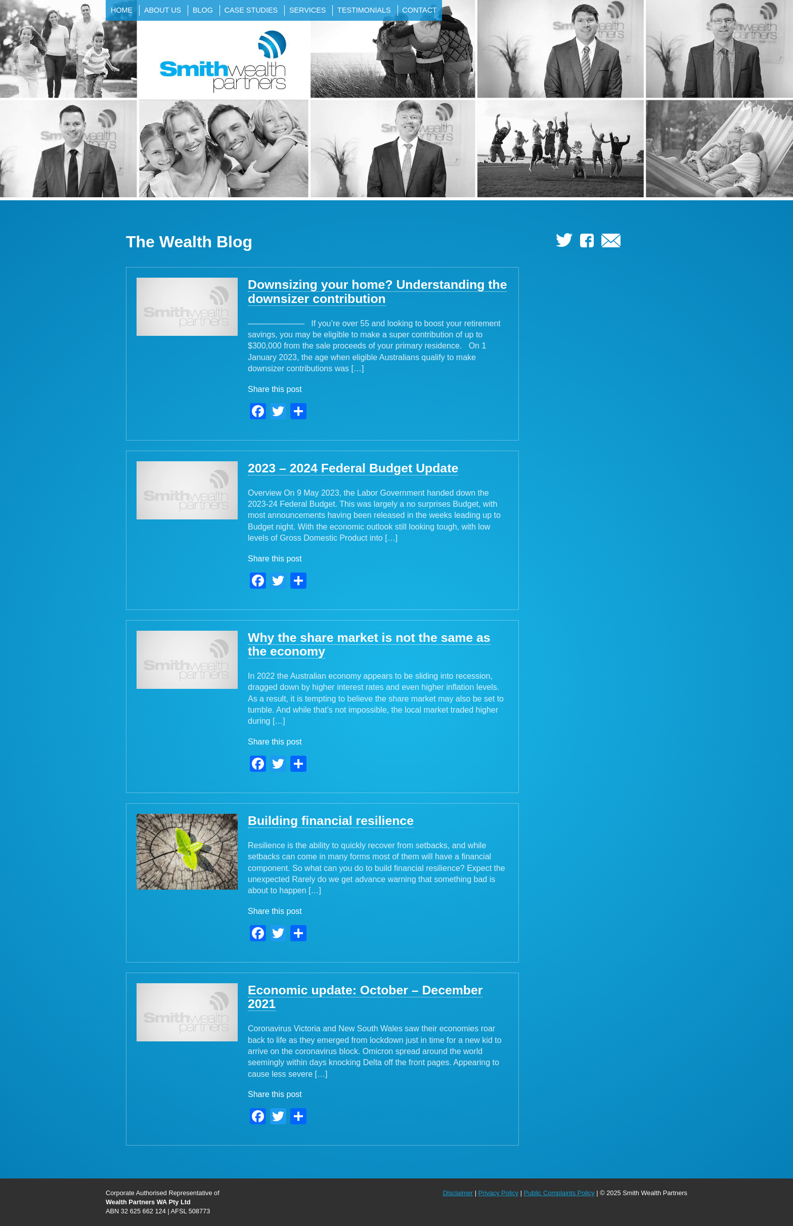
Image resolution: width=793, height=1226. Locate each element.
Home (122, 10)
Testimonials (364, 10)
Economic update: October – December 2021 (365, 997)
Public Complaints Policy (559, 1193)
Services (307, 10)
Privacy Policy (498, 1193)
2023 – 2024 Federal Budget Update (353, 468)
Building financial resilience (331, 820)
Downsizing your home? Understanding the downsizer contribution (377, 291)
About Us (162, 10)
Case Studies (251, 10)
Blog (203, 10)
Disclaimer (458, 1193)
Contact (419, 10)
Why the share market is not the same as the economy (369, 644)
